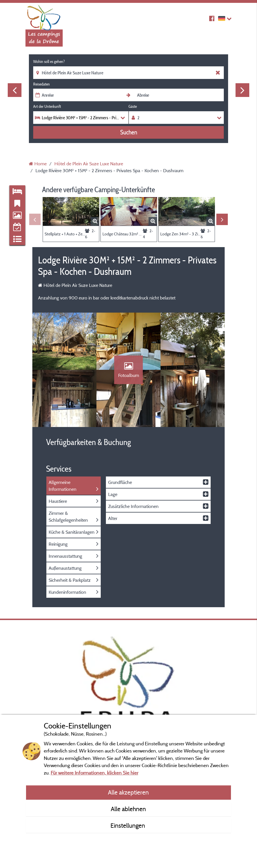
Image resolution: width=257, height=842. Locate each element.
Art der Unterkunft (47, 106)
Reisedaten (41, 84)
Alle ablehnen (128, 809)
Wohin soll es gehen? (49, 61)
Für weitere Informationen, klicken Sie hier (94, 773)
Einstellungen (128, 825)
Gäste (132, 106)
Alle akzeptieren (128, 792)
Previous (14, 90)
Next (242, 90)
